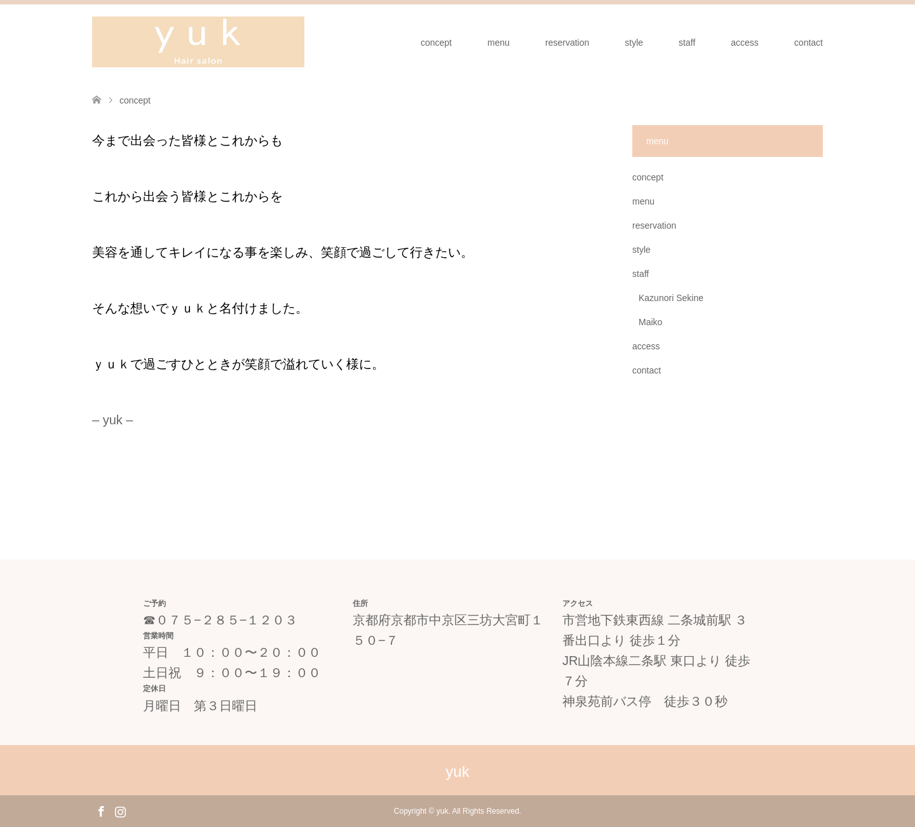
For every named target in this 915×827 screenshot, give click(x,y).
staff (687, 42)
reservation (567, 42)
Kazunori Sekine (671, 298)
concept (436, 42)
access (745, 42)
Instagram (120, 810)
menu (498, 42)
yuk (457, 771)
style (634, 42)
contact (808, 42)
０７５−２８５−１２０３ (226, 620)
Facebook (101, 810)
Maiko (650, 322)
